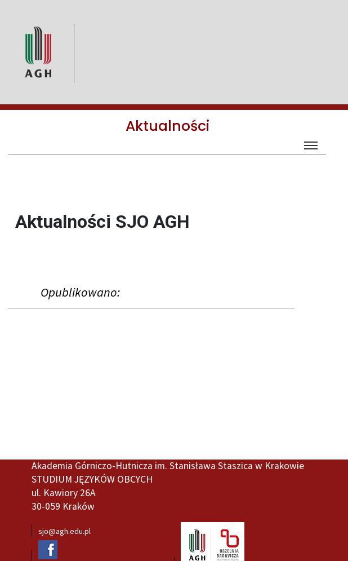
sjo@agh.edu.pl (64, 531)
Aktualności (167, 126)
